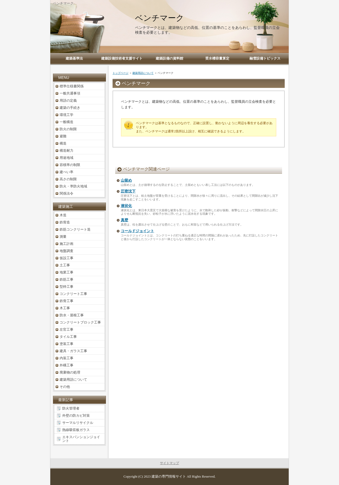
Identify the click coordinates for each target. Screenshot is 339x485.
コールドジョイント (137, 231)
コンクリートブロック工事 (80, 322)
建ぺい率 (66, 172)
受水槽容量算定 (217, 58)
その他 (65, 387)
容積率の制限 (70, 165)
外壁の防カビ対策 (76, 415)
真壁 (124, 220)
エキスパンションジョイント (81, 439)
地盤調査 (66, 251)
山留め (126, 180)
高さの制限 (68, 179)
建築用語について (143, 72)
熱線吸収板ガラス (76, 430)
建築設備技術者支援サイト (121, 58)
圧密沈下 (128, 191)
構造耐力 (66, 150)
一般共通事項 (70, 93)
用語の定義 (68, 100)
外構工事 (66, 365)
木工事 (65, 308)
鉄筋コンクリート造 (75, 229)
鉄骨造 (65, 222)
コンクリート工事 (73, 294)
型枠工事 (66, 287)
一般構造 (66, 122)
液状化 (126, 206)
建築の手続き (70, 108)
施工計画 (66, 244)
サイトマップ (169, 463)
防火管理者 (70, 408)
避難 (63, 136)
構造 (63, 143)
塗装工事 (66, 344)
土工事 (65, 265)
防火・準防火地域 (73, 186)
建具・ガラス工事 (73, 351)
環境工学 (66, 115)
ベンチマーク (159, 18)
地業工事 (66, 272)
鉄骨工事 (66, 301)
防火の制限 (68, 129)
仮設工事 (66, 258)
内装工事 (66, 358)
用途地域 (66, 158)
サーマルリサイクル (77, 423)
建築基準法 (74, 58)
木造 (63, 215)
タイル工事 (68, 337)
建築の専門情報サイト (168, 476)
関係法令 (66, 193)
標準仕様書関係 (72, 86)
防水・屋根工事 (72, 315)
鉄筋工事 (66, 279)
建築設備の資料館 (169, 58)
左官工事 (66, 329)
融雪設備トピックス (264, 58)
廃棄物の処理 (70, 372)
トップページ (120, 72)
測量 (63, 237)
